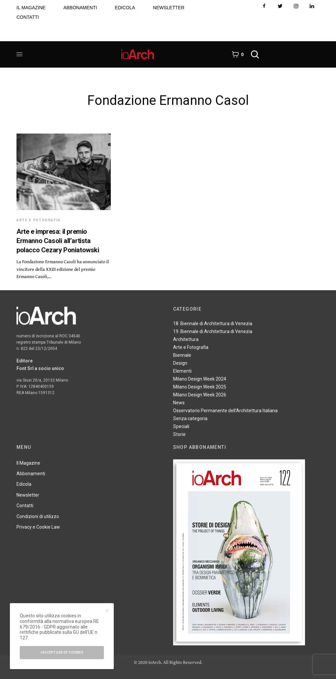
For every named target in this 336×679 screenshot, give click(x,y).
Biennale (182, 355)
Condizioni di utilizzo (37, 516)
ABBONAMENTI (80, 7)
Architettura (186, 339)
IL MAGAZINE (31, 7)
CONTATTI (27, 17)
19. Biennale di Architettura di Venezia (212, 331)
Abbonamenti (30, 473)
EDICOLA (125, 7)
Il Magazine (28, 463)
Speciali (181, 426)
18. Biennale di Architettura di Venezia (212, 323)
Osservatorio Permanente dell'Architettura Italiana (225, 410)
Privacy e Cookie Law (38, 527)
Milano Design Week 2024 (199, 379)
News (179, 402)
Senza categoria (190, 418)
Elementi (182, 371)
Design (180, 363)
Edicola (23, 484)
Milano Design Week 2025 (199, 387)
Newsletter (27, 495)
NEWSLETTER (169, 7)
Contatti (24, 505)
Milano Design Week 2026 (199, 394)
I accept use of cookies (62, 652)
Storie (179, 434)
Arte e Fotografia (38, 220)
